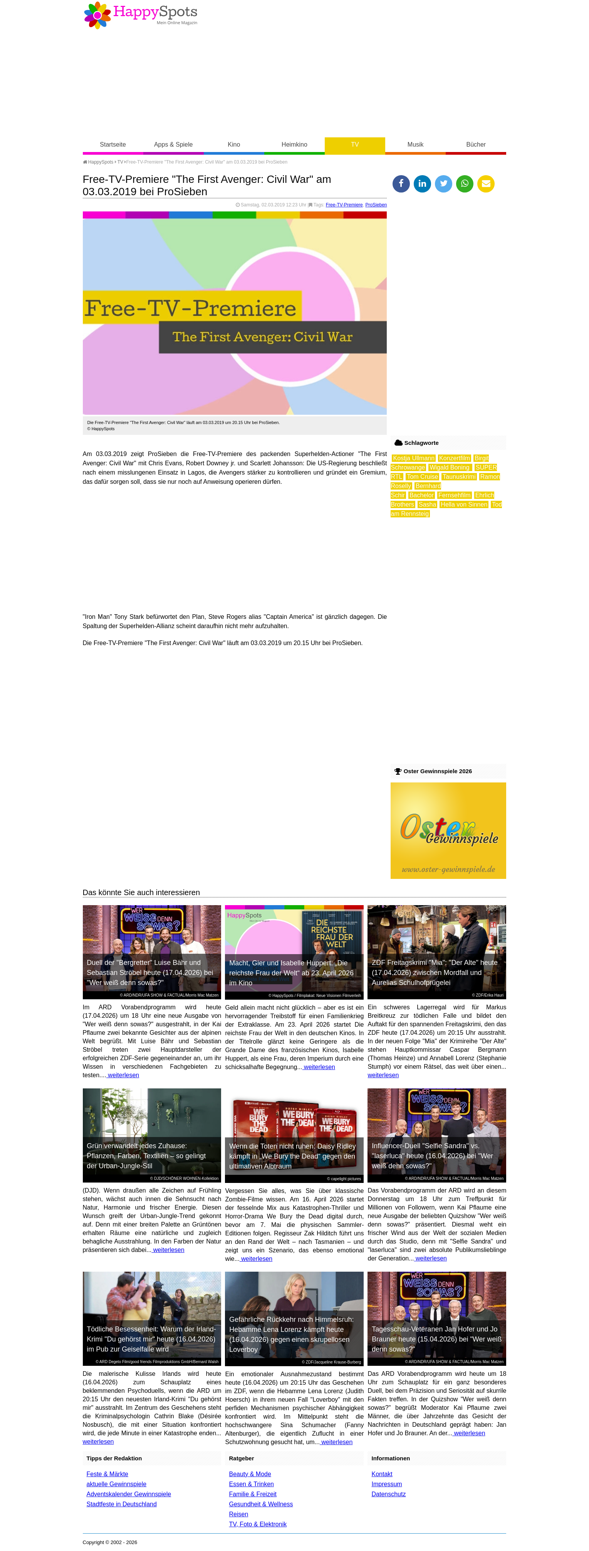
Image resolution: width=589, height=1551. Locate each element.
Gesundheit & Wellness (261, 1504)
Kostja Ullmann (414, 458)
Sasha (427, 504)
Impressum (386, 1484)
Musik (416, 144)
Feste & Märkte (107, 1474)
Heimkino (294, 144)
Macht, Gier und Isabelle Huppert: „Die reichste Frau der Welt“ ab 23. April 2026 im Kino (291, 973)
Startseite (113, 144)
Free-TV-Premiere (344, 205)
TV (355, 144)
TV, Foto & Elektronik (258, 1524)
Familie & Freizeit (253, 1494)
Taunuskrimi (459, 476)
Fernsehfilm (454, 495)
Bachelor (421, 495)
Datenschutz (388, 1494)
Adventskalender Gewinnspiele (129, 1494)
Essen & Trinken (251, 1484)
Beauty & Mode (250, 1474)
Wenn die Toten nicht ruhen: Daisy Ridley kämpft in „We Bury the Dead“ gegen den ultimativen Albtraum (292, 1156)
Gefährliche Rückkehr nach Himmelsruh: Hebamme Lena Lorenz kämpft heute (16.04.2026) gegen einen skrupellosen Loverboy (291, 1334)
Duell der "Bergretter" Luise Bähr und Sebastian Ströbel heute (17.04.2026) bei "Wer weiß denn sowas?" (150, 973)
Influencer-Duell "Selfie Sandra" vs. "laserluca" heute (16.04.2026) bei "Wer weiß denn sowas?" (432, 1156)
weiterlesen (122, 1075)
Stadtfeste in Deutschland (122, 1504)
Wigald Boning (450, 467)
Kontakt (381, 1474)
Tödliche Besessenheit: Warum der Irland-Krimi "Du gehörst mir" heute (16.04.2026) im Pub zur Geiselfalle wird (151, 1339)
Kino (234, 144)
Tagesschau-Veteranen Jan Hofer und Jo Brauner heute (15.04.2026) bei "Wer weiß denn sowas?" (437, 1339)
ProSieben (376, 205)
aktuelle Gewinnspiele (117, 1484)
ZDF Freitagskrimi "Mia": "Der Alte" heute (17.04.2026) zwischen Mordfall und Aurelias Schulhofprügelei (435, 973)
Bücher (476, 144)
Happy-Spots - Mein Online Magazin (140, 15)
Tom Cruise (422, 476)
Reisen (238, 1514)
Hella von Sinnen (464, 504)
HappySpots (98, 162)
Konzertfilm (454, 458)
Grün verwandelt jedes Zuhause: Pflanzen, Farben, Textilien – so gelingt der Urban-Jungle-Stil (146, 1156)
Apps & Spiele (173, 144)
